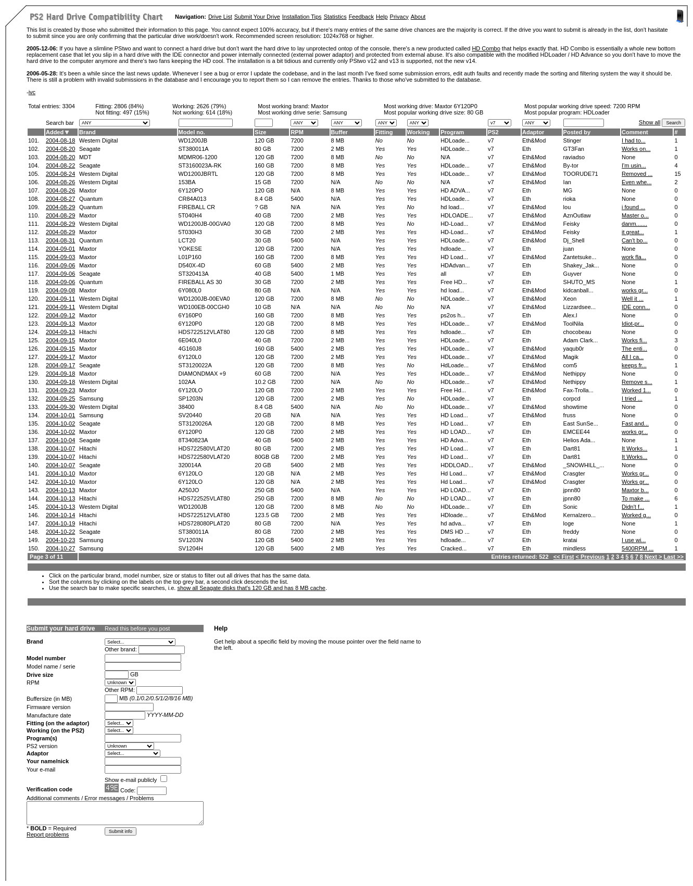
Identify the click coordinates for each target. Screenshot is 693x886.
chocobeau (577, 332)
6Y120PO (191, 190)
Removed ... (637, 174)
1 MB (338, 274)
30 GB (263, 232)
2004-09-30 (60, 407)
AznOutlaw (577, 215)
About (418, 17)
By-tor (570, 165)
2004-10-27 (60, 548)
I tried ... (632, 398)
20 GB (263, 415)
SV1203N (191, 540)
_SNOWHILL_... (583, 465)
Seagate (89, 149)
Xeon (570, 299)
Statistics (335, 17)
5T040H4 (190, 215)
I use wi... (634, 540)
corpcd (572, 398)
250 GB (264, 490)
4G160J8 (190, 348)
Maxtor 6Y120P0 (456, 106)
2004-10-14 (60, 515)
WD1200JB (193, 140)
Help (382, 17)
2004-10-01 (60, 415)
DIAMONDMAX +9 (202, 373)
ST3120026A (195, 423)
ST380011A (194, 149)
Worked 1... (636, 390)
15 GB (263, 182)
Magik (570, 357)
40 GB (263, 215)
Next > (653, 557)
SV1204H (191, 548)
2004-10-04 (60, 440)
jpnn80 (572, 490)
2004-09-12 (60, 315)
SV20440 (190, 415)
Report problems (48, 834)
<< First (563, 557)
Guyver (572, 274)
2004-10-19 (60, 523)
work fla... (634, 257)
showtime (575, 407)
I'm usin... (634, 165)
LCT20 (187, 240)
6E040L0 (190, 340)
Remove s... (637, 382)
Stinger (572, 140)
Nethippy (574, 373)
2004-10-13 (60, 490)
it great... (633, 232)
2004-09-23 (60, 390)
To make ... (636, 498)
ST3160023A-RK (200, 165)
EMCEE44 (576, 432)
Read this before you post (137, 628)
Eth (526, 149)
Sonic (570, 507)
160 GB (264, 165)
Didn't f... (633, 507)
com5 (570, 365)
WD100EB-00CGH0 (204, 307)
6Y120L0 (190, 357)
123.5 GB (267, 515)
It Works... (634, 448)
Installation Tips (302, 17)
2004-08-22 (60, 165)
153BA (187, 182)
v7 (491, 140)
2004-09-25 (60, 398)
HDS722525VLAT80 (204, 498)
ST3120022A (195, 365)
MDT (85, 157)
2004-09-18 (60, 373)
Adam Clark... (580, 340)
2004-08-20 (60, 149)
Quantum (91, 199)
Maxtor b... (635, 490)
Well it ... (633, 299)
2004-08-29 (60, 207)
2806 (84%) (129, 106)
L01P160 (190, 257)
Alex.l (570, 315)
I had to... (634, 140)
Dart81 (572, 448)
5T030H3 (190, 232)
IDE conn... (636, 307)
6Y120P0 (190, 323)
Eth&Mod (534, 140)
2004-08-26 (60, 182)
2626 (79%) (211, 106)
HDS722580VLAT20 (204, 448)
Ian (567, 182)
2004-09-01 (60, 249)
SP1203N (191, 398)
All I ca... (633, 357)
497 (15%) (136, 112)
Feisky (571, 224)
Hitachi (88, 332)
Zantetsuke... (580, 257)
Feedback (361, 17)
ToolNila (573, 323)
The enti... (634, 348)
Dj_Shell (574, 240)
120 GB (264, 140)
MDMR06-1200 (198, 157)
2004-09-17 (60, 357)
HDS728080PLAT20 (204, 523)
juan (568, 249)
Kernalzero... (579, 515)
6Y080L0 (190, 290)
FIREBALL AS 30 (200, 282)
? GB (261, 207)
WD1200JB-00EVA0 (204, 299)
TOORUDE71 (580, 174)
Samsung (91, 398)
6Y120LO (191, 390)
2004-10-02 (60, 423)
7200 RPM (626, 106)
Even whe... (636, 182)
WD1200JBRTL (198, 174)
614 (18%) (219, 112)
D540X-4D (192, 265)
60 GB (263, 265)
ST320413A (194, 274)
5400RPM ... (637, 548)
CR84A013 (193, 199)
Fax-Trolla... (578, 390)
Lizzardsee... (579, 307)
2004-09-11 (60, 299)
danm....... (634, 224)
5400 (297, 199)
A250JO (189, 490)
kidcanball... (578, 290)
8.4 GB (263, 199)
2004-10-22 (60, 532)
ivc (32, 92)
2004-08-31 (60, 240)
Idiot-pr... (633, 323)
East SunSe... (580, 423)
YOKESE (190, 249)
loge (568, 523)
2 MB (338, 149)
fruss (569, 415)
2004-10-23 (60, 540)
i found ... (633, 207)
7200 (297, 140)
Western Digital (98, 140)
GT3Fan (573, 149)
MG (568, 190)
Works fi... (634, 340)
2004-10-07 (60, 448)
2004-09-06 (60, 265)
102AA (187, 382)
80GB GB (267, 457)
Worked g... (636, 515)
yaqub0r (573, 348)
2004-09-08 (60, 290)
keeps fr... (634, 365)
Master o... (635, 215)
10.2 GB (265, 382)
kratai (570, 540)
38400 (187, 407)
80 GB (475, 112)
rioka (569, 199)
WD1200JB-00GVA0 (205, 224)
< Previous (590, 557)
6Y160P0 (190, 315)
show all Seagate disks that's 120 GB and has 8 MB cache (251, 588)
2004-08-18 (60, 140)
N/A (336, 182)
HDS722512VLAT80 (204, 332)
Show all (650, 122)
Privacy (399, 17)
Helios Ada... (579, 440)
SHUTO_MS (579, 282)
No (379, 140)
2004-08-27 (60, 199)
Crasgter (574, 473)
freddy (571, 532)
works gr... (635, 290)
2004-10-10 (60, 473)
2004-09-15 (60, 340)
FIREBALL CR (197, 207)
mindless (574, 548)
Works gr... (635, 473)
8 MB (338, 140)
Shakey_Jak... (581, 265)
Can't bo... (635, 240)
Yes (380, 149)
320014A (190, 465)
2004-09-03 (60, 257)
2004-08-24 (60, 174)
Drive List (220, 17)
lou (567, 207)
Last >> (673, 557)
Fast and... (635, 423)
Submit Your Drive (257, 17)
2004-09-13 (60, 323)
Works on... (636, 149)
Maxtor (320, 106)
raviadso (574, 157)
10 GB (263, 307)
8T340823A (193, 440)
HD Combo (486, 48)
